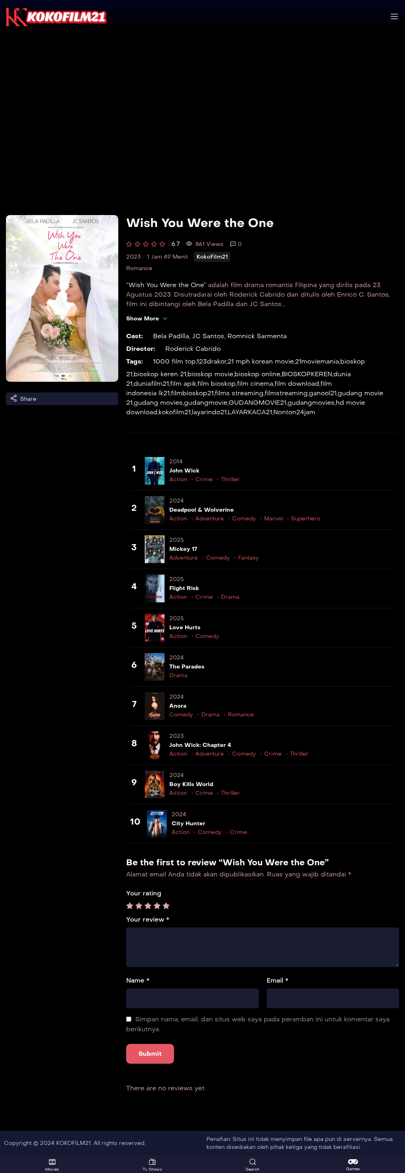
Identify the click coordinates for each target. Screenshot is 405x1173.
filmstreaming (286, 393)
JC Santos (208, 336)
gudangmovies (311, 402)
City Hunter (188, 823)
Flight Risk (184, 588)
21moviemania (317, 361)
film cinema (255, 383)
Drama (230, 597)
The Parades (186, 666)
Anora (177, 706)
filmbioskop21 (192, 393)
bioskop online (257, 374)
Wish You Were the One (166, 285)
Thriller (230, 479)
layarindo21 (209, 412)
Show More (147, 319)
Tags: (134, 361)
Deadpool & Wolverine (201, 510)
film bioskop (216, 383)
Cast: (134, 336)
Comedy (244, 518)
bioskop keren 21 (160, 374)
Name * (138, 980)
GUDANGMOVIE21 (257, 402)
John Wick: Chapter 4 (200, 745)
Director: (140, 348)
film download (296, 383)
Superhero (305, 518)
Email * (277, 980)
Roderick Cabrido (193, 348)
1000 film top (174, 361)
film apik (183, 383)
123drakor (211, 361)
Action (178, 479)
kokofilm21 (175, 412)
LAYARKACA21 (250, 412)
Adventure (209, 518)
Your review (147, 919)
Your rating (143, 893)
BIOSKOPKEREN (307, 374)
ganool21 (323, 393)
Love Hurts (185, 627)
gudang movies (158, 402)
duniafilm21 (151, 383)
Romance (139, 268)
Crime (204, 479)
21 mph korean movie (260, 361)
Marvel (273, 518)
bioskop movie (210, 374)
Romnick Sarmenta (257, 336)
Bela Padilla (171, 336)
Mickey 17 (183, 549)
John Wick (184, 470)
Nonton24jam (294, 412)
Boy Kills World (191, 784)
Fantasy (248, 557)
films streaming (239, 393)
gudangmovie (205, 402)
